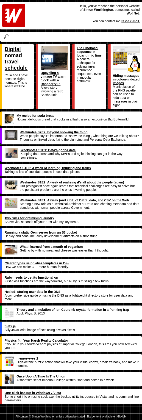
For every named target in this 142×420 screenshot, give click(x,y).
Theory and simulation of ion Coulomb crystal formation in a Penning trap (67, 309)
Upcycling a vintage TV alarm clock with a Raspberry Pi (54, 66)
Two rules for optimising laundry (29, 218)
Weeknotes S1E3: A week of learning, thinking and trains (48, 168)
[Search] (74, 36)
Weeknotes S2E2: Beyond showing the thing (46, 132)
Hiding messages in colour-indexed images (126, 65)
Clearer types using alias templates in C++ (37, 263)
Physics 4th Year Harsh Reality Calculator (36, 340)
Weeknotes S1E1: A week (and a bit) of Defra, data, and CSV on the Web (67, 200)
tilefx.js (10, 326)
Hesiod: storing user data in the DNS (32, 292)
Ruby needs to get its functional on (31, 277)
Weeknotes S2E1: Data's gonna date (40, 150)
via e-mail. (132, 21)
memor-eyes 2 (21, 358)
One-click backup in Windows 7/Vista (33, 393)
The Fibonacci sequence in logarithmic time (89, 51)
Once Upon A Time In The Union (35, 376)
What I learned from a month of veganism (44, 247)
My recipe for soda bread (30, 115)
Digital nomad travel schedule (16, 58)
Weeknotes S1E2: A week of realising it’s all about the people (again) (64, 182)
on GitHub (119, 416)
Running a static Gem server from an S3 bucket (41, 232)
